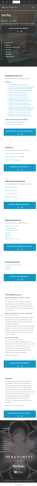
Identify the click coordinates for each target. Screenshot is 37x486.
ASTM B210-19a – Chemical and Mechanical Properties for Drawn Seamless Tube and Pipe (20, 100)
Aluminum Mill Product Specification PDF (18, 84)
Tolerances (8, 45)
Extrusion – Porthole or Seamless (13, 265)
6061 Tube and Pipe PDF (11, 187)
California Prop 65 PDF (10, 228)
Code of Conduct (10, 56)
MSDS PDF (7, 236)
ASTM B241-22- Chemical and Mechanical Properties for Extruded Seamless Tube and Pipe (20, 115)
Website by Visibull (29, 480)
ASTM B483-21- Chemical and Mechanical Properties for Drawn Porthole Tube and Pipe (19, 103)
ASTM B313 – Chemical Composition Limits (19, 112)
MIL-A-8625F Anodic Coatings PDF (13, 124)
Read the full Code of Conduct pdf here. (15, 405)
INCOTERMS (9, 54)
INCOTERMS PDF (14, 355)
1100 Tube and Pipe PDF (11, 193)
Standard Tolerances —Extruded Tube (14, 153)
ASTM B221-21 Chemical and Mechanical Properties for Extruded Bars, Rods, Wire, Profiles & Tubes (21, 87)
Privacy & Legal (7, 480)
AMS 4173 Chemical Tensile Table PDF (18, 92)
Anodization (8, 269)
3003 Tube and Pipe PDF (11, 197)
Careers (13, 480)
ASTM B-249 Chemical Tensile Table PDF (18, 95)
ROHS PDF (7, 232)
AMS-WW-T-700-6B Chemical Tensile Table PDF (20, 90)
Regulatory (8, 49)
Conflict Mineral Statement (12, 230)
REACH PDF (8, 234)
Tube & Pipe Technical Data (13, 47)
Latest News (16, 2)
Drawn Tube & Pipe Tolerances (12, 160)
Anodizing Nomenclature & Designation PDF (16, 122)
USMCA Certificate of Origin (12, 238)
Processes (8, 52)
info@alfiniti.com (7, 439)
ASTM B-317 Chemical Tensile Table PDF (18, 97)
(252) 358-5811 (6, 437)
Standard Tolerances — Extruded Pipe (14, 156)
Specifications (9, 42)
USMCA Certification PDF (11, 226)
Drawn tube (8, 267)
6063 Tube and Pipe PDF (11, 190)
